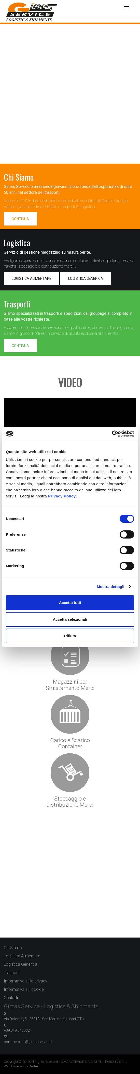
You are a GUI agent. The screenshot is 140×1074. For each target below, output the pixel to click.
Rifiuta (70, 636)
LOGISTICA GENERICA (85, 278)
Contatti (11, 997)
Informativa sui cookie (24, 989)
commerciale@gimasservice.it (28, 1042)
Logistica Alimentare (22, 956)
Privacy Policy (62, 496)
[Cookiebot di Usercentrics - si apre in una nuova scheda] (112, 433)
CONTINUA (20, 219)
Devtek (33, 1066)
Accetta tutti (70, 602)
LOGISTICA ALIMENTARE (31, 278)
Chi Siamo (13, 947)
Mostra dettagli (110, 586)
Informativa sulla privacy (25, 981)
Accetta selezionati (70, 619)
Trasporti (12, 972)
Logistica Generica (20, 964)
